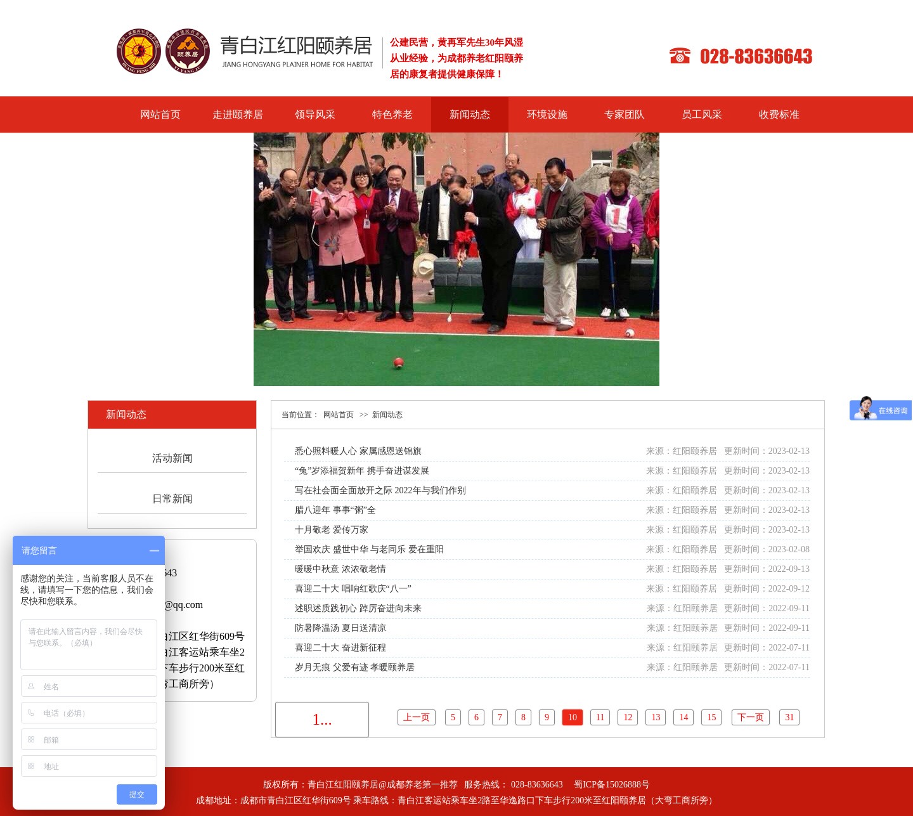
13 (655, 717)
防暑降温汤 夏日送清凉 (340, 628)
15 (711, 717)
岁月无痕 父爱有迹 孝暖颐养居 (355, 667)
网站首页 (160, 114)
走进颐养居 (237, 114)
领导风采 (315, 114)
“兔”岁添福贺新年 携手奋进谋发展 (362, 471)
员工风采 (702, 114)
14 (683, 717)
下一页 (750, 717)
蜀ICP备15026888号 (612, 784)
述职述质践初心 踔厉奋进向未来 (358, 608)
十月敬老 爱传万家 (331, 529)
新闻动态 (470, 114)
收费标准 (779, 114)
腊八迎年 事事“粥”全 (335, 510)
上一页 (416, 717)
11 (600, 717)
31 (789, 717)
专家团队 (624, 114)
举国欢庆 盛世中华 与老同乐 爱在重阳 (369, 549)
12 (627, 717)
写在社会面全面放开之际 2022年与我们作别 (380, 490)
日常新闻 (172, 498)
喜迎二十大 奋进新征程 (340, 647)
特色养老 (392, 114)
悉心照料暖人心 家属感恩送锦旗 (358, 451)
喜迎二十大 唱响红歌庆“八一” (353, 588)
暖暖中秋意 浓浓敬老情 (340, 569)
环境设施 (547, 114)
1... (322, 719)
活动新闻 (172, 458)
